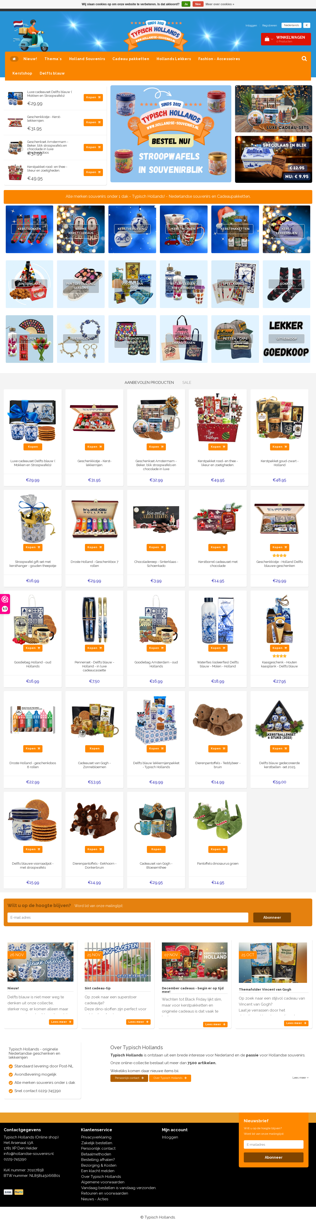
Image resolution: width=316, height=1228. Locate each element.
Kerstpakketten (235, 229)
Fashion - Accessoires (219, 59)
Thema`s (52, 59)
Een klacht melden (97, 1171)
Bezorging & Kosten (98, 1165)
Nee (198, 4)
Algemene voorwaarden (102, 1182)
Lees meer (61, 1021)
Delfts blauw (52, 73)
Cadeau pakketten (130, 59)
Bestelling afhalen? (98, 1159)
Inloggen (251, 25)
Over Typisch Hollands (170, 1078)
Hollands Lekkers (174, 59)
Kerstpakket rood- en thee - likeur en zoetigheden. (47, 168)
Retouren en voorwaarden (104, 1193)
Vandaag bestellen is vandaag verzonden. (118, 1188)
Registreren (269, 25)
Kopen (93, 97)
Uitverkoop (287, 339)
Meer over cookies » (220, 4)
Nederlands (291, 25)
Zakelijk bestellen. (97, 1143)
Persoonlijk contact (129, 1078)
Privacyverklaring (96, 1137)
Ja (186, 4)
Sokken (287, 284)
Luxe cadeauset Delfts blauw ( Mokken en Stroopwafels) (49, 93)
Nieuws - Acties (94, 1199)
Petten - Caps (235, 339)
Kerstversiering (132, 229)
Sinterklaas (29, 284)
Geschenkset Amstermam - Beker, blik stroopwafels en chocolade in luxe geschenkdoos (47, 147)
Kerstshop (22, 73)
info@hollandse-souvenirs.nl (29, 1153)
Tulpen (29, 339)
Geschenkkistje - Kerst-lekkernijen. (44, 118)
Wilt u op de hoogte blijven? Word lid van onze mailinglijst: (264, 1130)
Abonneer (272, 918)
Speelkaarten (235, 284)
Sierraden (81, 339)
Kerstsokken (29, 229)
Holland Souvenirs (87, 59)
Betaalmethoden (96, 1154)
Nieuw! (30, 59)
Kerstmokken (183, 229)
